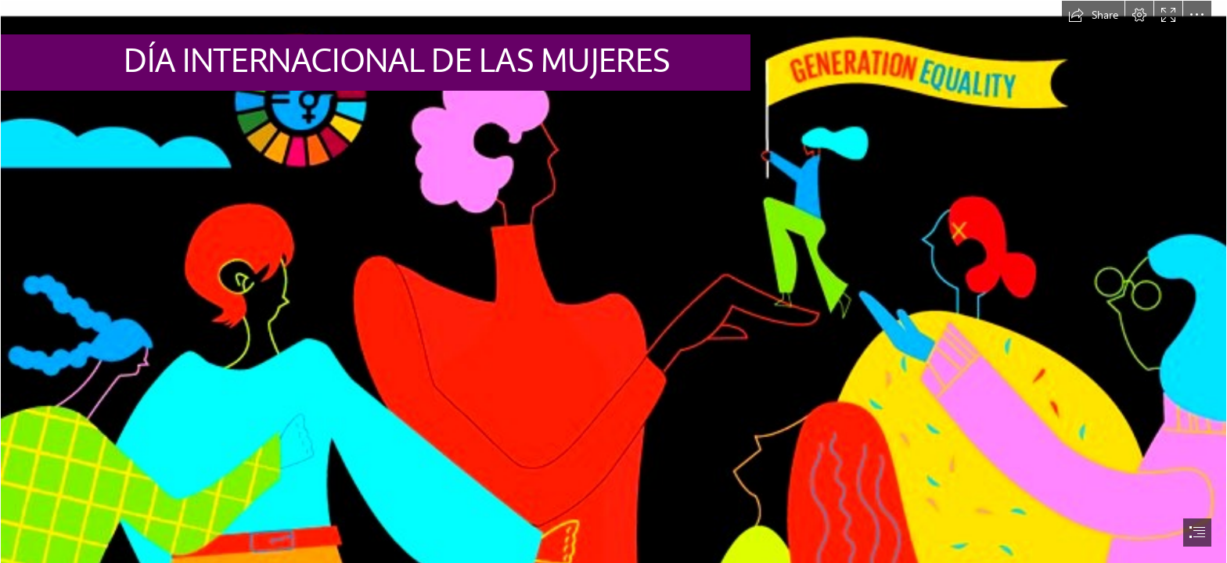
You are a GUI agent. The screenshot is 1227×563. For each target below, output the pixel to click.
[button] (1093, 15)
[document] (613, 281)
